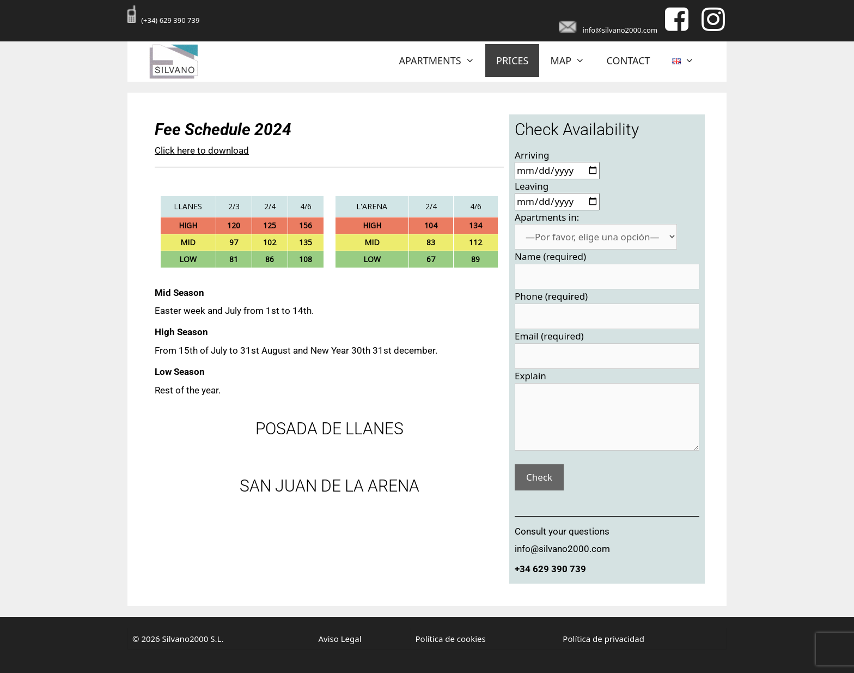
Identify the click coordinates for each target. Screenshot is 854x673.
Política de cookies (451, 638)
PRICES (512, 60)
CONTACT (628, 60)
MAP (572, 60)
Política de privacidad (603, 638)
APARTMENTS (442, 60)
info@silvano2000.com (619, 30)
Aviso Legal (340, 638)
